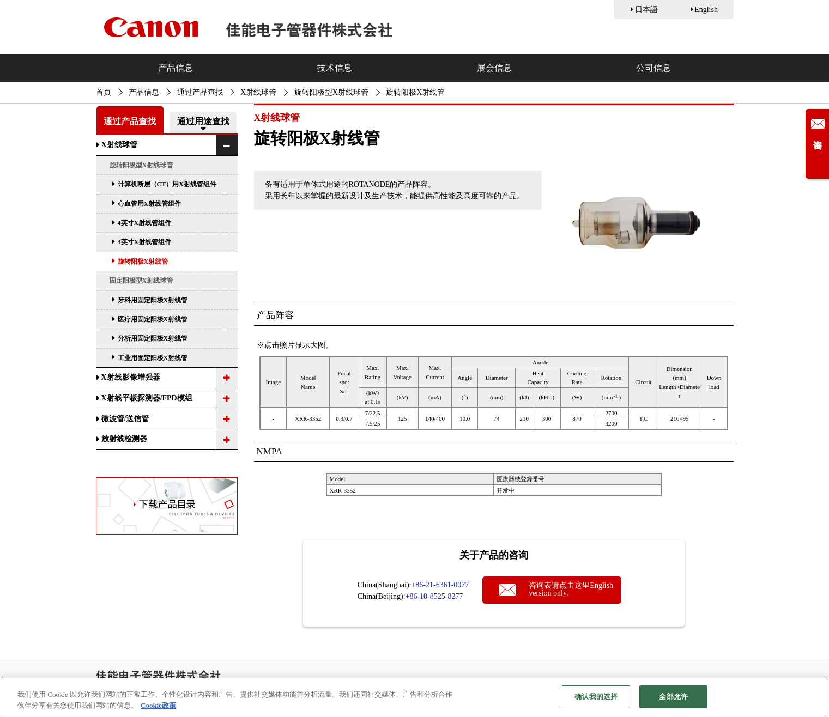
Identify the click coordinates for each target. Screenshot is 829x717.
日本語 (646, 9)
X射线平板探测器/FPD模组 (146, 398)
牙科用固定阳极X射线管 (153, 300)
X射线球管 (258, 92)
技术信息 (334, 67)
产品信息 (175, 67)
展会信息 (494, 67)
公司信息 (653, 67)
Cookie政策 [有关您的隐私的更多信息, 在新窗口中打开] (158, 705)
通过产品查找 (200, 92)
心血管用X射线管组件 (149, 204)
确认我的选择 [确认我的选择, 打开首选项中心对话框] (596, 696)
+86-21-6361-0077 (440, 585)
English (706, 9)
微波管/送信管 (125, 419)
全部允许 (673, 696)
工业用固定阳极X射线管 (153, 358)
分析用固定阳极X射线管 (153, 338)
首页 (103, 92)
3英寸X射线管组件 (145, 242)
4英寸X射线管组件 (145, 223)
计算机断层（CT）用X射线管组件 (167, 184)
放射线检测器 (124, 439)
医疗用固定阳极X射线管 (153, 319)
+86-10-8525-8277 (434, 596)
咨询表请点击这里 (571, 589)
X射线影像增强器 (130, 377)
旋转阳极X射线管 (143, 261)
